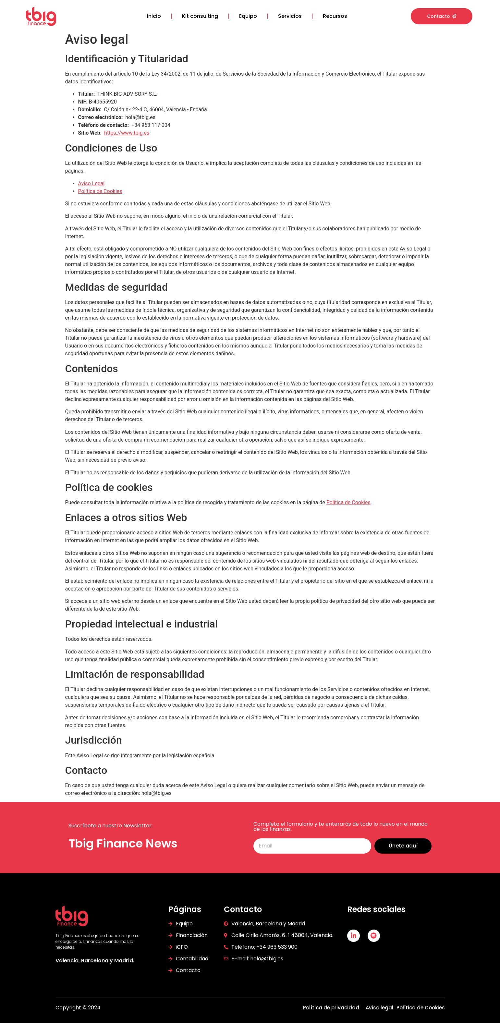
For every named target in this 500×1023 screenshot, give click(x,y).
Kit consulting (200, 16)
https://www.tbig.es (126, 133)
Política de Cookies (100, 191)
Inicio (154, 16)
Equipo (248, 16)
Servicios (290, 16)
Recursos (335, 16)
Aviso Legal (91, 183)
